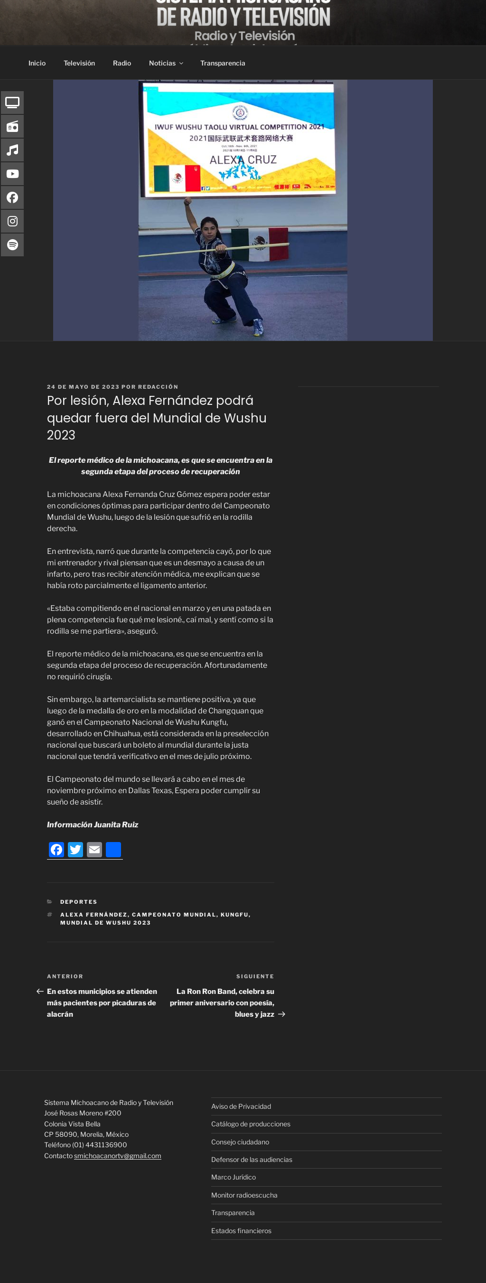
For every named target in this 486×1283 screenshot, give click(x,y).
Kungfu (235, 914)
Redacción (158, 387)
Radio (122, 63)
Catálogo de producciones (250, 1124)
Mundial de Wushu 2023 (105, 922)
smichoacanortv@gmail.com (117, 1156)
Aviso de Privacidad (241, 1106)
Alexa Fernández (94, 914)
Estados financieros (241, 1231)
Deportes (79, 902)
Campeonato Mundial (174, 914)
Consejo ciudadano (240, 1142)
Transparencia (222, 63)
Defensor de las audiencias (251, 1159)
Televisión (79, 63)
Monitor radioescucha (244, 1195)
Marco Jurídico (233, 1177)
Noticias (167, 63)
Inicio (37, 63)
